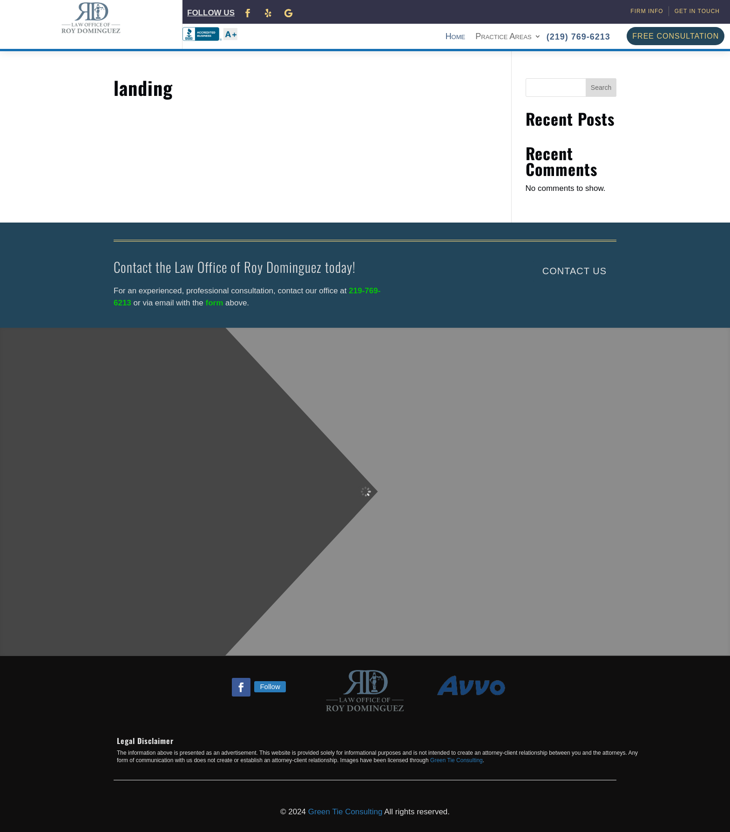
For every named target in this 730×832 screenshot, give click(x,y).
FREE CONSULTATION (675, 36)
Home (456, 37)
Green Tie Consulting (456, 760)
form (216, 302)
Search (601, 87)
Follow (270, 686)
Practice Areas (503, 37)
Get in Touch (697, 11)
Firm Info (646, 11)
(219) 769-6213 (578, 36)
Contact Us (574, 271)
